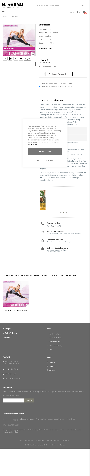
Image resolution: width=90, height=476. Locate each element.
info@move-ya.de (10, 401)
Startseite (5, 16)
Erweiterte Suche (54, 369)
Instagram (51, 393)
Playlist (27, 59)
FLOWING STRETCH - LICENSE (16, 338)
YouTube (51, 397)
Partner (6, 365)
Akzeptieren (45, 151)
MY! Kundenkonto (55, 361)
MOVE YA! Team (10, 360)
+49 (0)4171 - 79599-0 (12, 396)
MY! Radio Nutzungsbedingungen (58, 467)
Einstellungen (45, 160)
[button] (72, 12)
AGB (20, 467)
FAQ (50, 377)
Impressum (40, 467)
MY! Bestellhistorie (55, 365)
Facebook (51, 390)
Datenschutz (33, 144)
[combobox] (55, 5)
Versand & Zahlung (55, 373)
